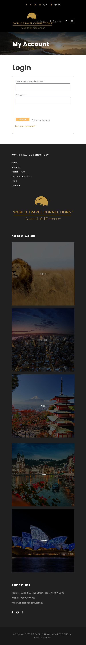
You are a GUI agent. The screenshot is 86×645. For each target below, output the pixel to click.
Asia (43, 406)
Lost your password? (25, 126)
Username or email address (31, 81)
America (43, 339)
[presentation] (37, 112)
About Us (16, 167)
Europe (43, 474)
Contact (16, 185)
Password (22, 95)
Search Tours (18, 171)
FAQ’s (14, 181)
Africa (43, 273)
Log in (22, 119)
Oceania (43, 540)
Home (15, 162)
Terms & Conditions (21, 176)
